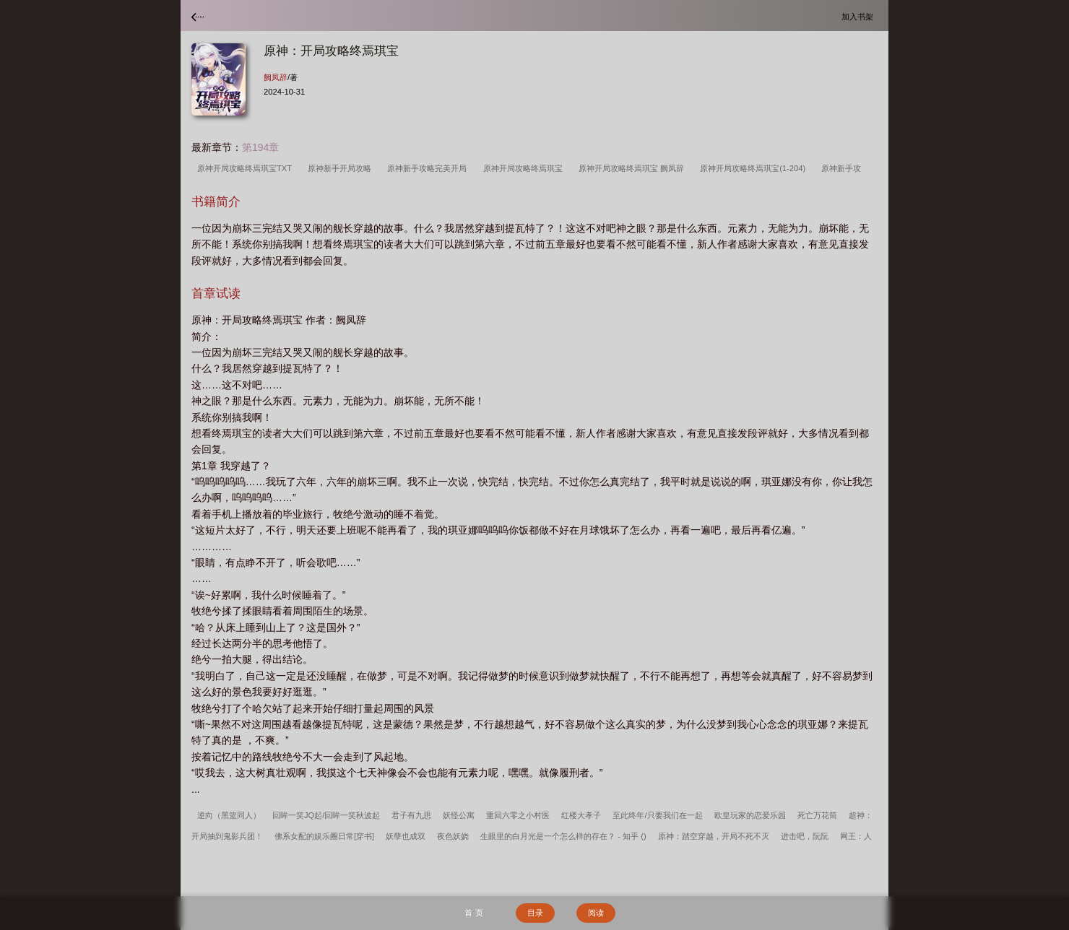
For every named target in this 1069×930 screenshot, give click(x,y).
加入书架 (859, 16)
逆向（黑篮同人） (229, 815)
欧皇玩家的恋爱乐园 (750, 815)
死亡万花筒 (817, 815)
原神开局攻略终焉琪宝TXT (246, 168)
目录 (535, 912)
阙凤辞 (275, 77)
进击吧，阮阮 (804, 836)
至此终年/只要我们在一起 (657, 815)
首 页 (473, 912)
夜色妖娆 (453, 836)
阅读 (596, 912)
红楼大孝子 (581, 815)
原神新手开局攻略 (342, 168)
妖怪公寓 (459, 815)
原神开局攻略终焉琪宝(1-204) (755, 168)
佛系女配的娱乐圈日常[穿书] (324, 836)
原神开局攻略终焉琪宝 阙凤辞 (633, 168)
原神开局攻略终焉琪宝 (525, 168)
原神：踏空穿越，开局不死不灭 (713, 836)
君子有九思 (411, 815)
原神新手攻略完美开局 (429, 168)
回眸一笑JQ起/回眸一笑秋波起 (326, 815)
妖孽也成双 (405, 836)
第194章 (260, 147)
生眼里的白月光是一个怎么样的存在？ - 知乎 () (563, 836)
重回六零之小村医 (518, 815)
